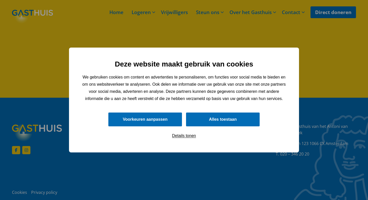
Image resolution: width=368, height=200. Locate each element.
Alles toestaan (223, 119)
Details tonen (184, 136)
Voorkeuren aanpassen (145, 119)
